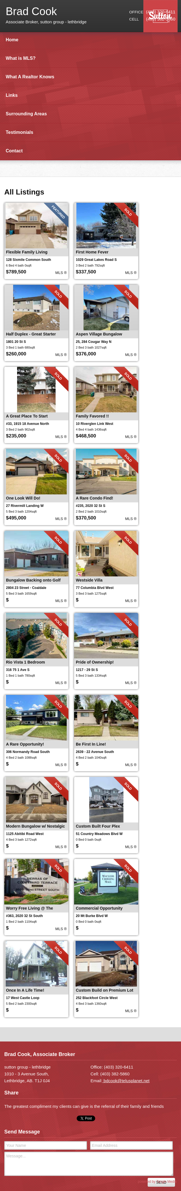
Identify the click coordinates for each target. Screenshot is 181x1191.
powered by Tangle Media (157, 1182)
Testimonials (19, 132)
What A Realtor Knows (30, 76)
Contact (14, 150)
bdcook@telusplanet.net (125, 1080)
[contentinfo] (90, 1116)
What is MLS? (21, 58)
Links (12, 95)
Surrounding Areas (26, 113)
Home (12, 39)
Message (88, 1164)
